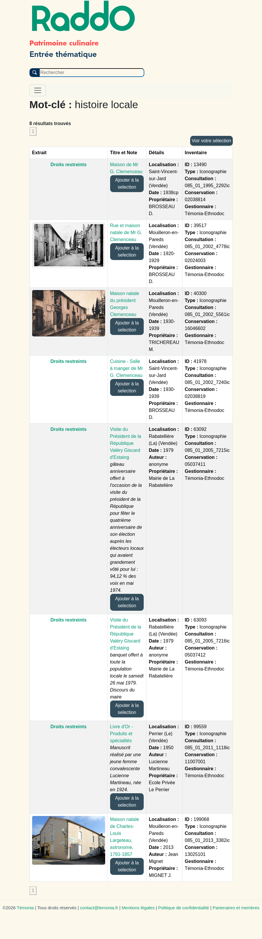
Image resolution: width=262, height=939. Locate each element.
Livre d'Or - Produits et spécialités (121, 733)
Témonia (25, 907)
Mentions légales (138, 907)
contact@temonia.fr (99, 907)
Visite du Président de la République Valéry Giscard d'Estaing (125, 443)
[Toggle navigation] (38, 90)
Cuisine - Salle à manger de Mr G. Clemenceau (126, 368)
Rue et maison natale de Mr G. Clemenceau (126, 232)
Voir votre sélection (211, 140)
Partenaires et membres (236, 907)
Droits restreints (69, 164)
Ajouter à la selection (127, 183)
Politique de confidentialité (183, 907)
